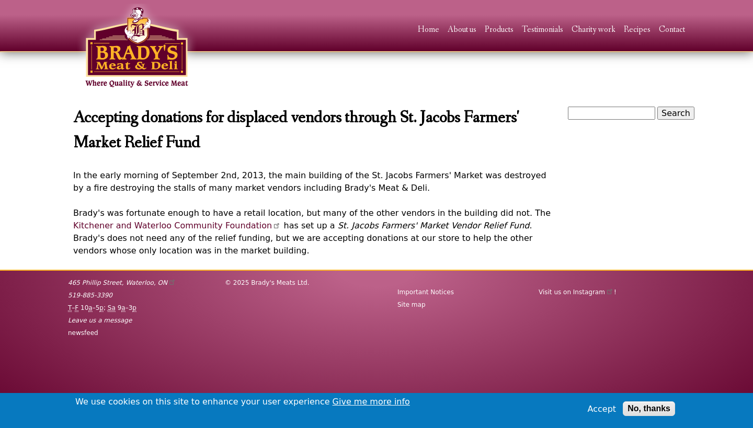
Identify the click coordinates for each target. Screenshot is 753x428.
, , (122, 282)
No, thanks (649, 408)
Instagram (593, 292)
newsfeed (83, 333)
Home (428, 30)
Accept (602, 409)
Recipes (637, 30)
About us (462, 30)
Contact (672, 30)
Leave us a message (100, 320)
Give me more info (371, 402)
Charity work (593, 30)
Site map (411, 304)
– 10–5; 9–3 (102, 308)
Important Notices (425, 292)
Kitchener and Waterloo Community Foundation (177, 225)
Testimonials (542, 30)
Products (499, 30)
